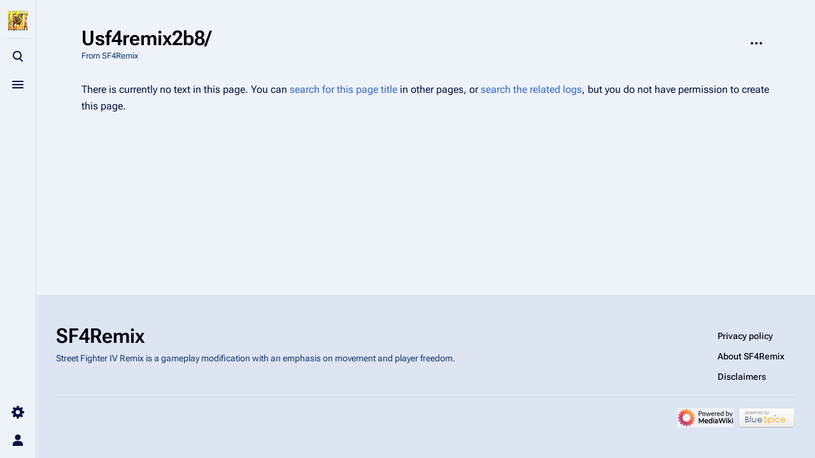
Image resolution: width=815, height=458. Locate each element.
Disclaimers (742, 376)
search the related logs (531, 89)
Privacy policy (745, 336)
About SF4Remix (751, 356)
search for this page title (343, 89)
